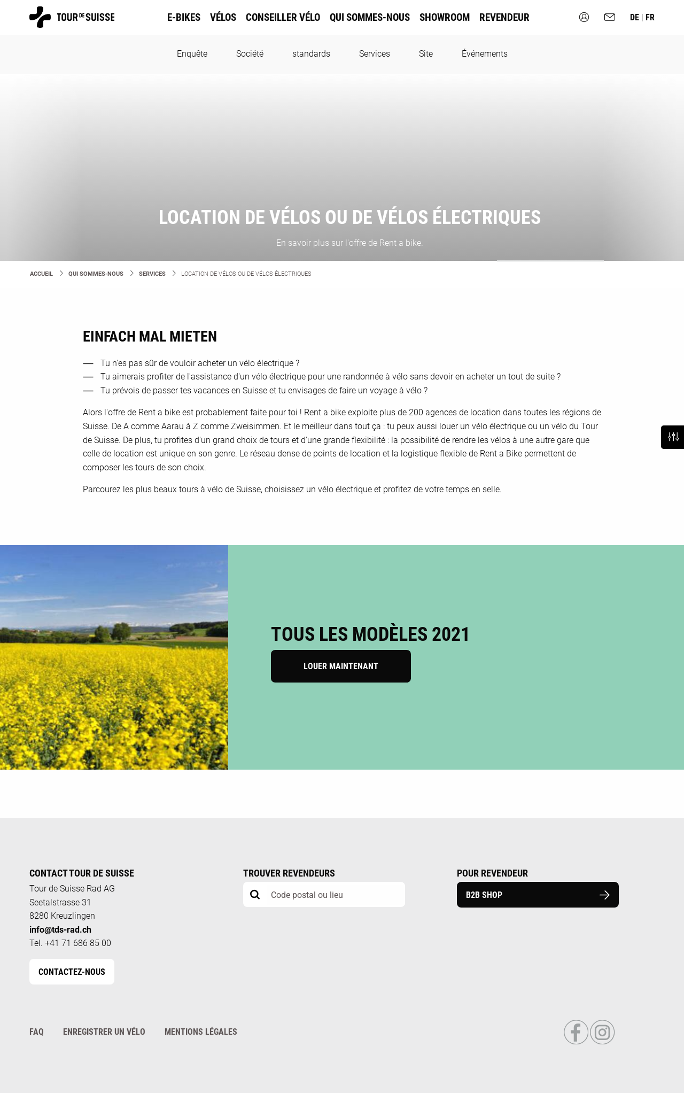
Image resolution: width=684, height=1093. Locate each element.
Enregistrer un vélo (104, 1032)
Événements (485, 54)
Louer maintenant (341, 666)
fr (650, 17)
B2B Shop (538, 895)
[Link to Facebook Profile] (577, 1042)
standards (311, 54)
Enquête (192, 54)
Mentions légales (201, 1032)
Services (374, 54)
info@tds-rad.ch (60, 930)
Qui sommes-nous (95, 273)
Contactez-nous (71, 972)
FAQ (36, 1032)
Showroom (444, 17)
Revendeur (504, 17)
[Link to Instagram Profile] (602, 1042)
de (635, 17)
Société (249, 54)
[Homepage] (71, 23)
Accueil (41, 273)
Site (426, 54)
